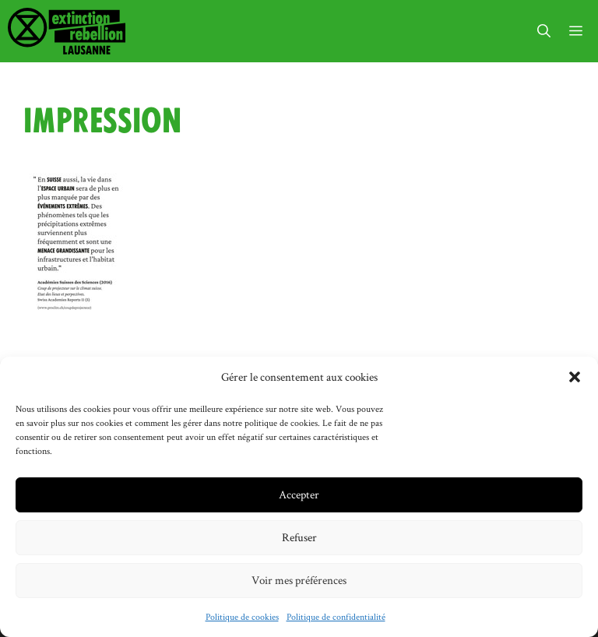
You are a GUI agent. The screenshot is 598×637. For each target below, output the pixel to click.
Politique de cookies (242, 616)
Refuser (299, 537)
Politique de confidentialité (336, 616)
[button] (574, 377)
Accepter (299, 494)
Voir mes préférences (299, 579)
